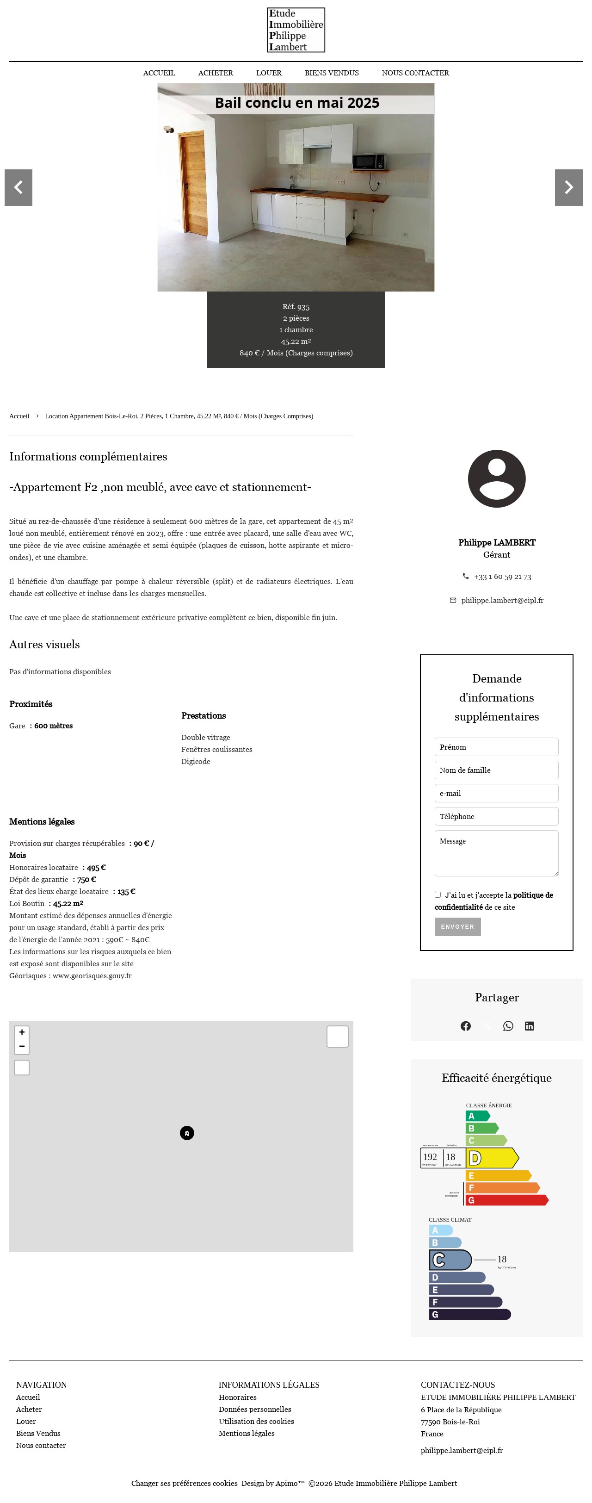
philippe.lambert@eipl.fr (503, 600)
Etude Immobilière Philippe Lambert (498, 1397)
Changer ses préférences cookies (184, 1483)
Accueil (19, 416)
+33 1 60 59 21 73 (502, 576)
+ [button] (22, 1033)
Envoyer (458, 927)
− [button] (22, 1047)
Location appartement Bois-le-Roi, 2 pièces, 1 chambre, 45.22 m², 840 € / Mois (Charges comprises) (179, 416)
